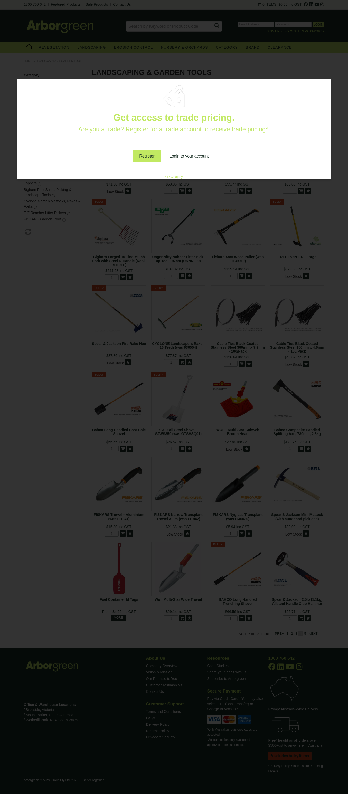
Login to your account (189, 156)
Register (147, 156)
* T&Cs (169, 177)
